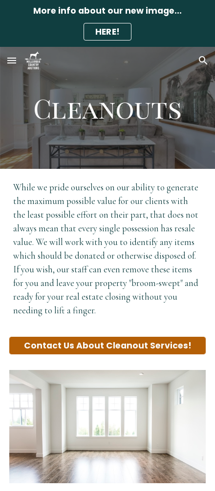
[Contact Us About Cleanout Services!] (107, 346)
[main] (107, 107)
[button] (11, 60)
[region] (107, 23)
